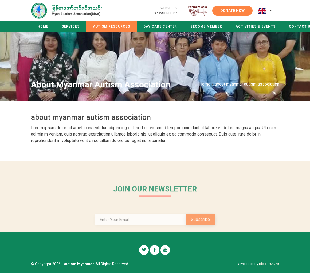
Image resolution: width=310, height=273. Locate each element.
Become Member (206, 26)
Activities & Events (256, 26)
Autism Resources (111, 26)
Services (71, 26)
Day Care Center (160, 26)
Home (43, 26)
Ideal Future (269, 264)
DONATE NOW (232, 11)
